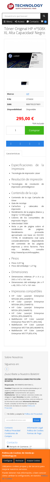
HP (27, 93)
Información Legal (35, 427)
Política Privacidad (12, 430)
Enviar (36, 420)
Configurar (8, 460)
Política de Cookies (35, 430)
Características (13, 153)
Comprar (34, 130)
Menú (7, 21)
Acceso (19, 21)
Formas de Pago (34, 433)
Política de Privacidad (33, 414)
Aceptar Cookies (33, 460)
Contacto (32, 21)
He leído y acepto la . (25, 414)
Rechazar (19, 460)
